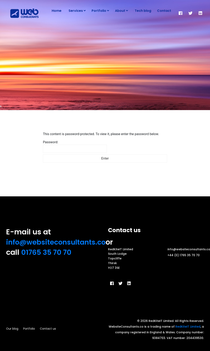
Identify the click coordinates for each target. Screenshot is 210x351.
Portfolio (29, 329)
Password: (75, 146)
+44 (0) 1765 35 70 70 (183, 255)
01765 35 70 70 (47, 252)
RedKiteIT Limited (187, 327)
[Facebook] (180, 13)
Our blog (12, 329)
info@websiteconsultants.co (58, 242)
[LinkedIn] (200, 13)
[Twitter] (190, 13)
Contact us (48, 329)
